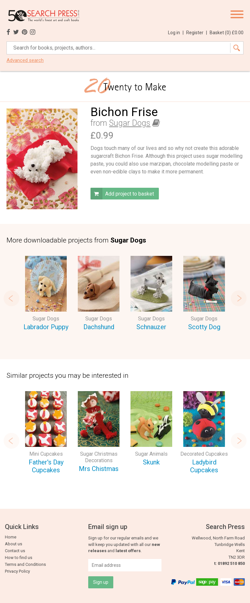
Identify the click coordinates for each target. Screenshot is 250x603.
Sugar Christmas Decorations (99, 457)
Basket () (226, 32)
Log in (176, 32)
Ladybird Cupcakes (204, 466)
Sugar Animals (151, 454)
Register (196, 32)
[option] (46, 294)
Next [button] (238, 298)
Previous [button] (11, 298)
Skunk (151, 462)
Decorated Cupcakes (204, 454)
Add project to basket (122, 193)
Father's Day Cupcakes (46, 466)
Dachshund (98, 327)
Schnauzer (151, 327)
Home (10, 537)
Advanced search (25, 60)
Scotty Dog (204, 327)
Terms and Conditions (25, 564)
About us (13, 543)
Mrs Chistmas (98, 469)
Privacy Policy (17, 571)
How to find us (18, 557)
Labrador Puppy (45, 327)
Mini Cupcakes (46, 454)
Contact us (15, 550)
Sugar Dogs (129, 123)
